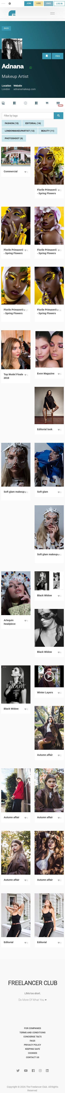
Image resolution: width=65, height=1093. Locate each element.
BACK (6, 28)
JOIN (29, 3)
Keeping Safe (32, 1049)
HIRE (38, 3)
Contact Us (32, 1057)
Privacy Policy (32, 1045)
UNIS (48, 3)
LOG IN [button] (59, 3)
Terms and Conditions (33, 1032)
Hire (57, 56)
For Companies (32, 1028)
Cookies (32, 1053)
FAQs (32, 1040)
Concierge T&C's (32, 1036)
